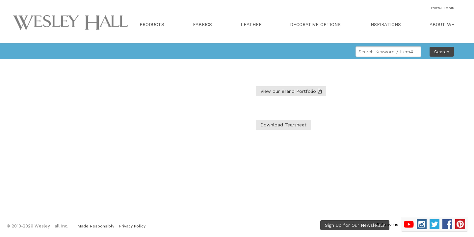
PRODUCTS (152, 24)
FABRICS (202, 24)
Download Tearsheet (283, 124)
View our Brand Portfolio (291, 91)
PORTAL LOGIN (442, 8)
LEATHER (251, 24)
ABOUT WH (442, 24)
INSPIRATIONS (385, 24)
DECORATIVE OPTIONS (315, 24)
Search (441, 51)
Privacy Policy (132, 226)
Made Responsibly (96, 226)
